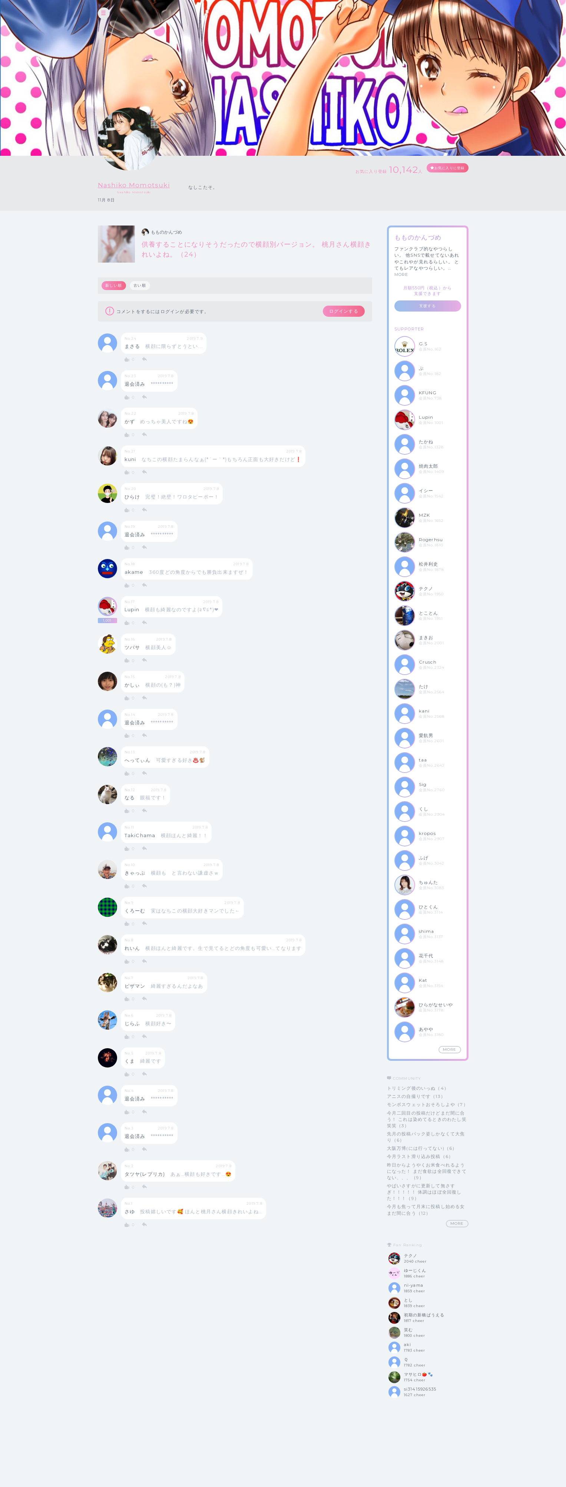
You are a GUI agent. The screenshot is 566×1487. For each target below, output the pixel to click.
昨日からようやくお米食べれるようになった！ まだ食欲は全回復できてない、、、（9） (427, 1171)
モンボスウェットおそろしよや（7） (427, 1104)
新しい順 (114, 285)
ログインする (337, 312)
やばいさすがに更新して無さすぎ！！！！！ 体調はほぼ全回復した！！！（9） (424, 1192)
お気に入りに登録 (441, 169)
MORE (401, 274)
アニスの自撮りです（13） (416, 1096)
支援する (427, 305)
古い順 (141, 285)
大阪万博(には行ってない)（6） (422, 1148)
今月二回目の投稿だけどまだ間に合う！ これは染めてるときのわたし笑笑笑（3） (427, 1119)
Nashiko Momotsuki (146, 184)
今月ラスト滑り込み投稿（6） (420, 1156)
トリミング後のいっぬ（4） (418, 1088)
